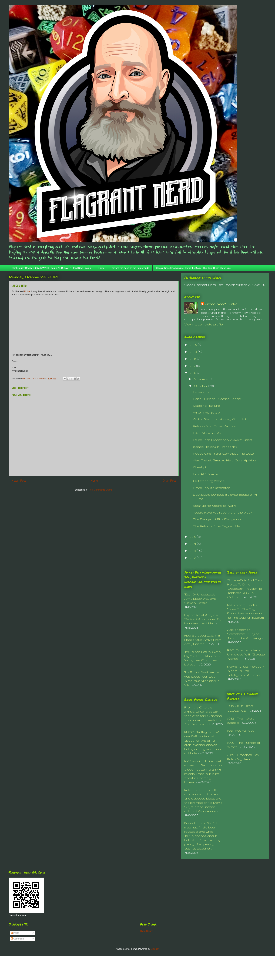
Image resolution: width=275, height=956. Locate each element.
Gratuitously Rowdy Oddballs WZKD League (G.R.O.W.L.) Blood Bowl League (52, 268)
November (202, 379)
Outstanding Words (208, 480)
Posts (15, 933)
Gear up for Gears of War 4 (214, 505)
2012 (193, 557)
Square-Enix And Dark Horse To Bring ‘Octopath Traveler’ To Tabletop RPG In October (244, 588)
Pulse (27, 291)
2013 (193, 550)
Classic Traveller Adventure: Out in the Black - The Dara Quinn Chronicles (193, 268)
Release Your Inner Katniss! (214, 426)
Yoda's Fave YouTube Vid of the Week (222, 512)
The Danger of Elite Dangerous (217, 519)
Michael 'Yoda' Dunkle (220, 304)
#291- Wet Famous (240, 730)
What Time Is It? (206, 412)
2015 (193, 536)
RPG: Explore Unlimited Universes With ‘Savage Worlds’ (246, 654)
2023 (194, 351)
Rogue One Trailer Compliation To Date (223, 453)
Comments (17, 938)
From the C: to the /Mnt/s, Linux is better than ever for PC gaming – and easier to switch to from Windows (203, 716)
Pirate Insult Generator (211, 487)
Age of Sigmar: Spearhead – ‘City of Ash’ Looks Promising (244, 634)
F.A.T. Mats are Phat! (208, 433)
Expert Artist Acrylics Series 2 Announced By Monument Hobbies (202, 619)
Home (101, 268)
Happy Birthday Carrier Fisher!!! (217, 398)
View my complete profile (203, 324)
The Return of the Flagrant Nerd (218, 526)
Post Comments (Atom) (100, 489)
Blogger (155, 949)
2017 (193, 365)
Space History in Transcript (215, 446)
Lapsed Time (203, 392)
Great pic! (200, 467)
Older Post (169, 480)
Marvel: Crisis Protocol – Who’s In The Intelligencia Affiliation (245, 671)
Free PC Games (205, 474)
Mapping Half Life (206, 405)
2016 (193, 372)
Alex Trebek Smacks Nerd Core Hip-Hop (224, 460)
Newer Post (19, 480)
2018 (193, 358)
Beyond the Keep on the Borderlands (130, 268)
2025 (194, 344)
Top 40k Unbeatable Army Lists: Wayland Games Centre (200, 598)
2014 (193, 543)
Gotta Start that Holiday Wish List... (220, 419)
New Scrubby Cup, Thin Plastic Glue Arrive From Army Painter (202, 639)
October (201, 386)
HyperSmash (146, 931)
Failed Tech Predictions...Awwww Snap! (222, 439)
